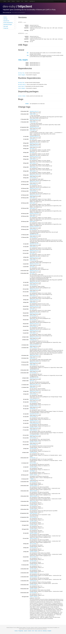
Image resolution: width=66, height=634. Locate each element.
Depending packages (9, 24)
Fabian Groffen (33, 114)
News (9, 1)
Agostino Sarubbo (33, 485)
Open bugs (9, 26)
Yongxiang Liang (33, 339)
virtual (19, 74)
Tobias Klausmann (33, 513)
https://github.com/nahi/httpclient (18, 12)
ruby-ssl (22, 86)
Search (26, 1)
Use (22, 1)
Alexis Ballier (32, 470)
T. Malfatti (32, 478)
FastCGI (29, 630)
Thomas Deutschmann (34, 423)
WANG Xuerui (32, 302)
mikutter (24, 95)
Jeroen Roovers (33, 452)
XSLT (33, 630)
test (27, 55)
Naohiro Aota (32, 358)
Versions (9, 17)
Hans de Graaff (33, 177)
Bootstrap (45, 630)
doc (27, 52)
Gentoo (16, 630)
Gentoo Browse (58, 1)
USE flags (9, 18)
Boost (36, 630)
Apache (25, 630)
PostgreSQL (20, 630)
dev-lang (20, 72)
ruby (23, 72)
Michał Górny (32, 387)
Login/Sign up (32, 1)
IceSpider (49, 630)
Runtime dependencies (9, 22)
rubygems (23, 74)
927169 (26, 103)
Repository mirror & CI (34, 111)
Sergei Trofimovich (33, 429)
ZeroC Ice (40, 630)
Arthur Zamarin (33, 129)
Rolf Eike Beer (33, 408)
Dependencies (9, 20)
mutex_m (24, 84)
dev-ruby (9, 6)
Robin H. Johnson (33, 347)
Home (5, 1)
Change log (9, 28)
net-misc (20, 95)
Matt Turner (32, 380)
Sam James (32, 139)
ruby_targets (23, 60)
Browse (13, 1)
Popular (18, 1)
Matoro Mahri (32, 197)
